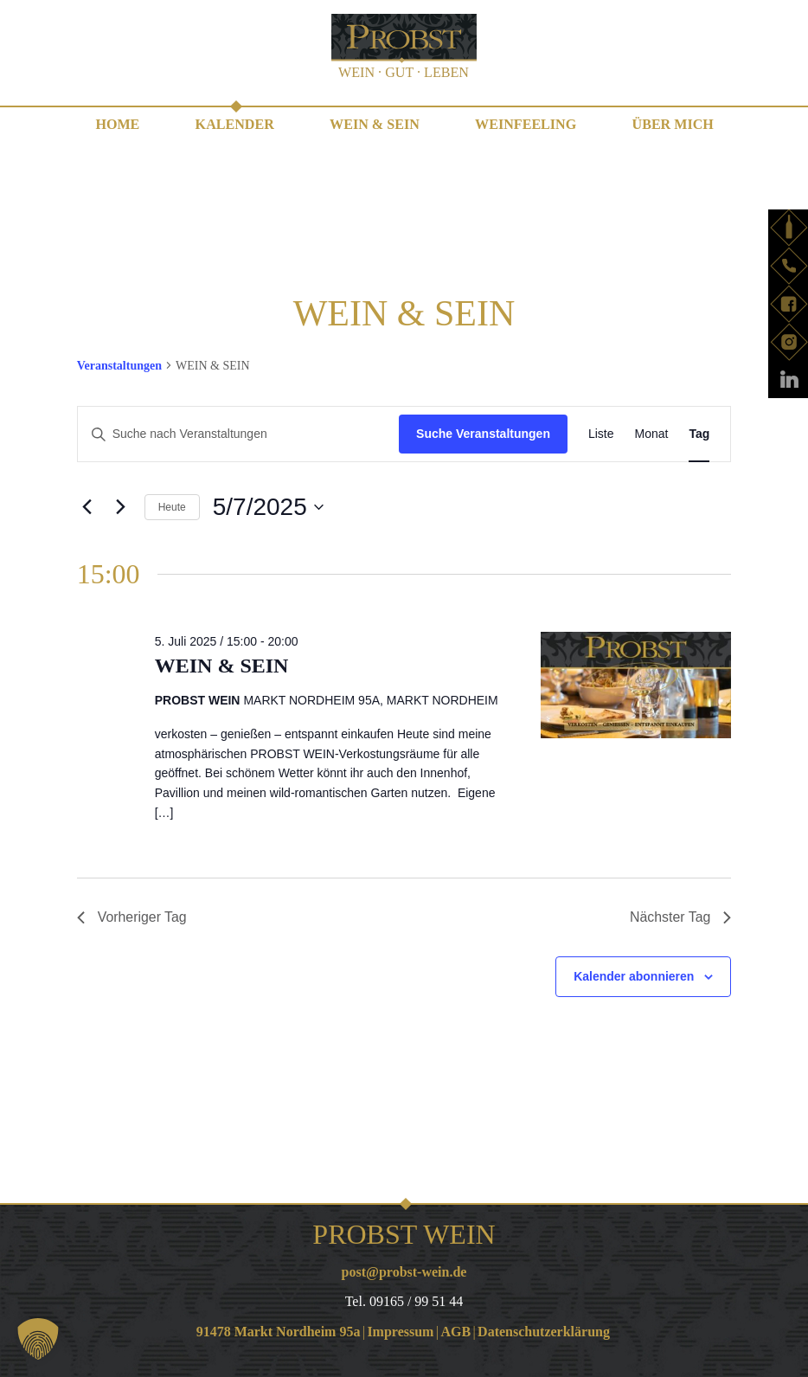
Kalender (235, 124)
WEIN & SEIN (374, 124)
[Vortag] (87, 506)
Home (119, 124)
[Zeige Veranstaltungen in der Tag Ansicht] (699, 434)
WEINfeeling (525, 124)
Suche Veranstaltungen (483, 434)
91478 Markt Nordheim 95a (278, 1331)
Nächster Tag (680, 917)
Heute (172, 506)
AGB (455, 1331)
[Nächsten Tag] (121, 506)
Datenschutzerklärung (544, 1331)
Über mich (671, 124)
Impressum (400, 1331)
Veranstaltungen (119, 364)
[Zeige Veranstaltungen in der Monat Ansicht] (652, 434)
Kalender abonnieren (634, 976)
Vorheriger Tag (132, 917)
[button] (38, 1339)
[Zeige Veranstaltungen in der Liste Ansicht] (601, 434)
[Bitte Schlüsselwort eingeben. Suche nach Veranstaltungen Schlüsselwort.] (238, 434)
